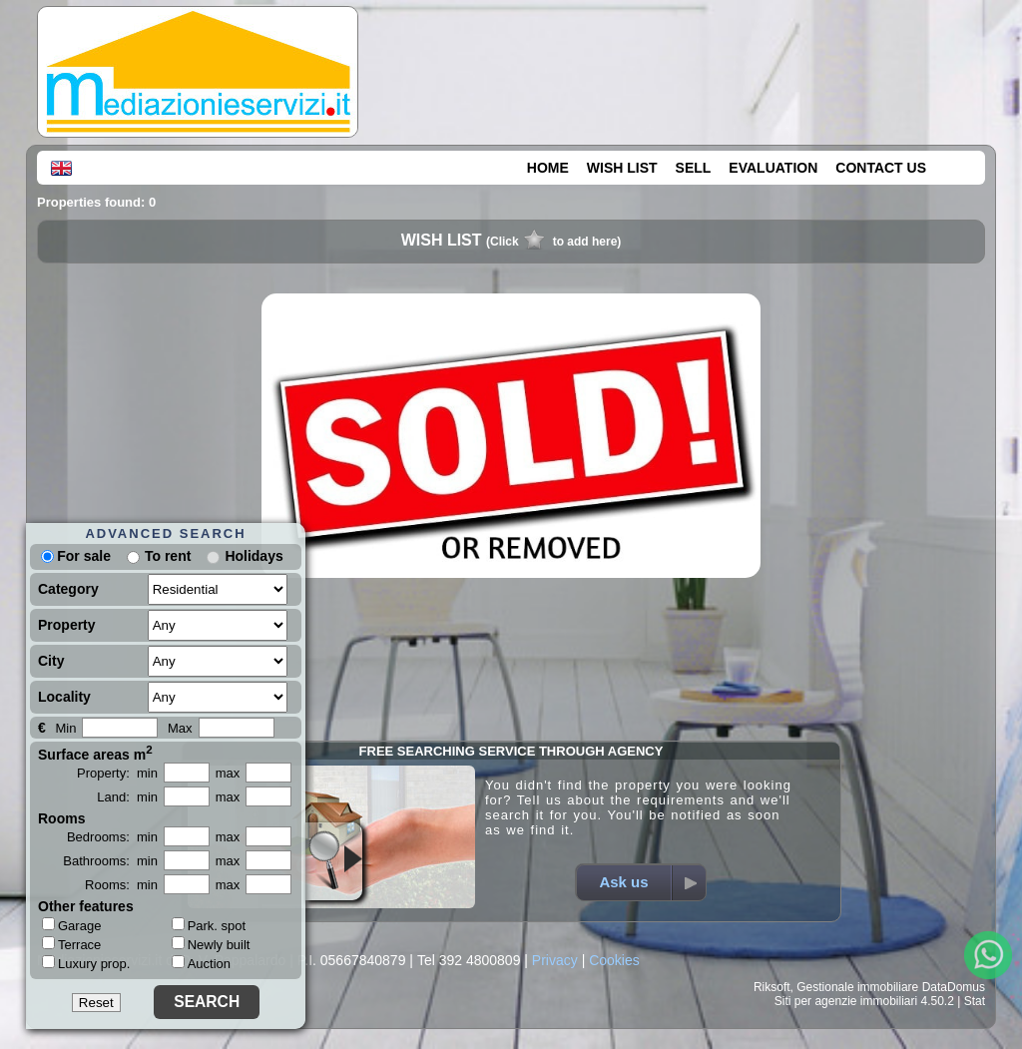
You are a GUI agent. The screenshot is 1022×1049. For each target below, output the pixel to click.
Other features (86, 906)
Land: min (127, 796)
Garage (71, 925)
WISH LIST (622, 168)
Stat (974, 1001)
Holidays (253, 556)
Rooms (61, 818)
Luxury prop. (86, 963)
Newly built (211, 944)
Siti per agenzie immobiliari (845, 1001)
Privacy (555, 960)
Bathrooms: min (110, 860)
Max (180, 728)
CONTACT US (880, 168)
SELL (694, 168)
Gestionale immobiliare (857, 987)
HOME (548, 168)
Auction (201, 963)
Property (67, 625)
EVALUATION (773, 168)
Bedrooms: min (112, 836)
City (51, 661)
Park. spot (209, 925)
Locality (64, 697)
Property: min (117, 773)
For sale (76, 556)
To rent (168, 556)
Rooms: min (121, 884)
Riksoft (772, 987)
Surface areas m (95, 753)
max (228, 773)
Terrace (71, 944)
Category (68, 589)
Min (65, 728)
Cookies (614, 960)
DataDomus (953, 987)
